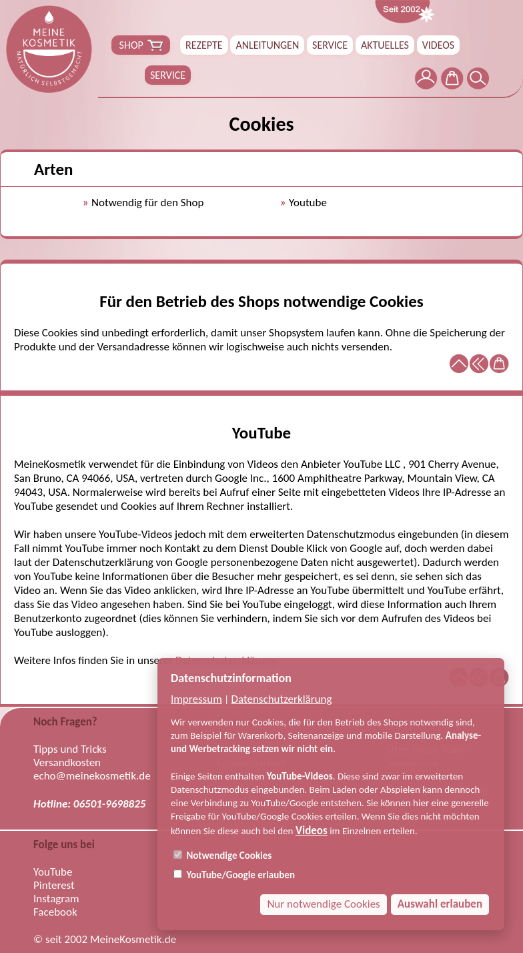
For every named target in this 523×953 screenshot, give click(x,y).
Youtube (308, 203)
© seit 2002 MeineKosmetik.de (104, 939)
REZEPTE (204, 45)
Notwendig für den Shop (147, 203)
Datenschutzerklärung (281, 699)
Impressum (196, 699)
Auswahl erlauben (440, 904)
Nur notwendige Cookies (323, 904)
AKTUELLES (385, 45)
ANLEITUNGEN (267, 45)
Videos (312, 831)
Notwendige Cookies (222, 856)
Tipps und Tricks (70, 749)
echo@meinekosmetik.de (92, 776)
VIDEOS (438, 45)
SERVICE (330, 45)
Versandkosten (67, 762)
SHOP (141, 45)
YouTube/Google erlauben (234, 875)
